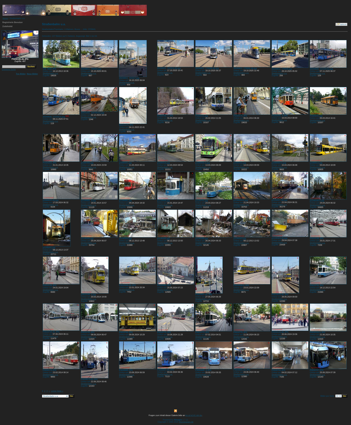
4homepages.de (186, 422)
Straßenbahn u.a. (50, 73)
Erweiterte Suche (9, 70)
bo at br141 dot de (194, 415)
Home (5, 18)
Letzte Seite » (57, 391)
